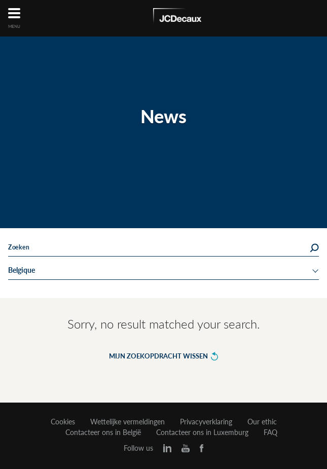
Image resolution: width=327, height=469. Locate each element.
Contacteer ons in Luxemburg (202, 432)
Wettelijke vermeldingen (127, 422)
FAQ (270, 432)
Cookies (63, 422)
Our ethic (262, 422)
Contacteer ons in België (103, 432)
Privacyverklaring (206, 422)
